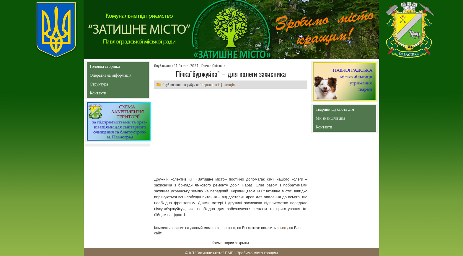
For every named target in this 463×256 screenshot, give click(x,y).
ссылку (282, 228)
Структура (109, 85)
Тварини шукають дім (336, 110)
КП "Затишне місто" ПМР (211, 253)
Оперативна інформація (110, 76)
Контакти (111, 94)
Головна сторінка (118, 66)
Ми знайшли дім (343, 118)
